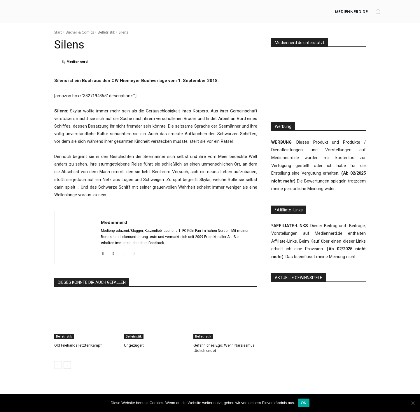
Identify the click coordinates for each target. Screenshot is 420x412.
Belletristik (106, 32)
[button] (378, 12)
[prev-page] (58, 364)
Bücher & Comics (80, 32)
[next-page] (67, 364)
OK (304, 403)
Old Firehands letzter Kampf (77, 345)
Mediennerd (77, 61)
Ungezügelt (134, 345)
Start (58, 32)
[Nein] (413, 403)
